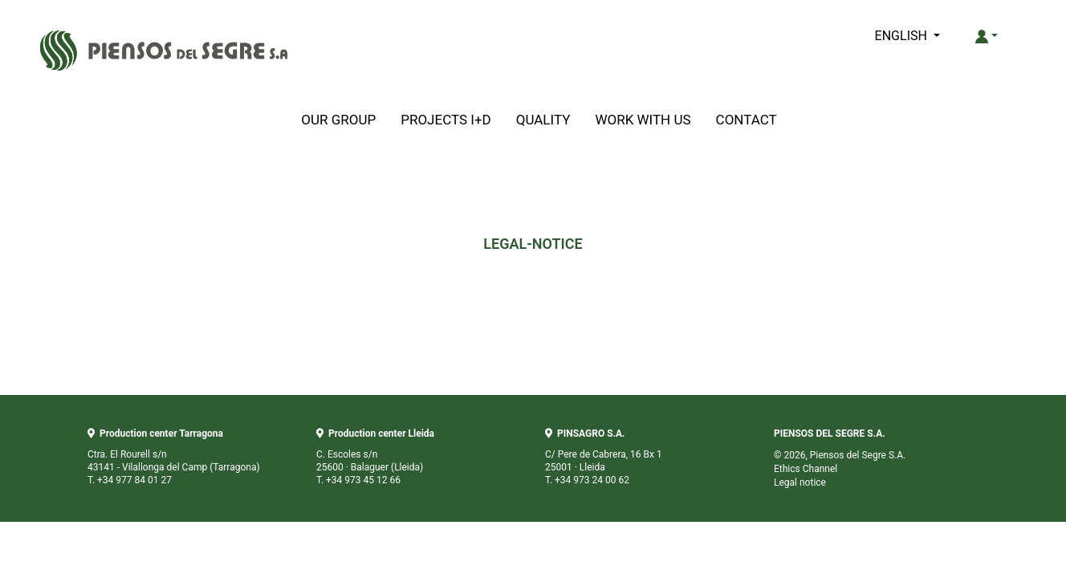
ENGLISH (902, 35)
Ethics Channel (805, 468)
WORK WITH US (642, 120)
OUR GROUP (338, 120)
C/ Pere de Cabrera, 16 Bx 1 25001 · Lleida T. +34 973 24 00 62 (603, 457)
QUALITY (543, 120)
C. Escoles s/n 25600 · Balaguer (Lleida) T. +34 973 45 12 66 (375, 457)
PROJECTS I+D (446, 120)
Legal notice (800, 482)
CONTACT (746, 120)
